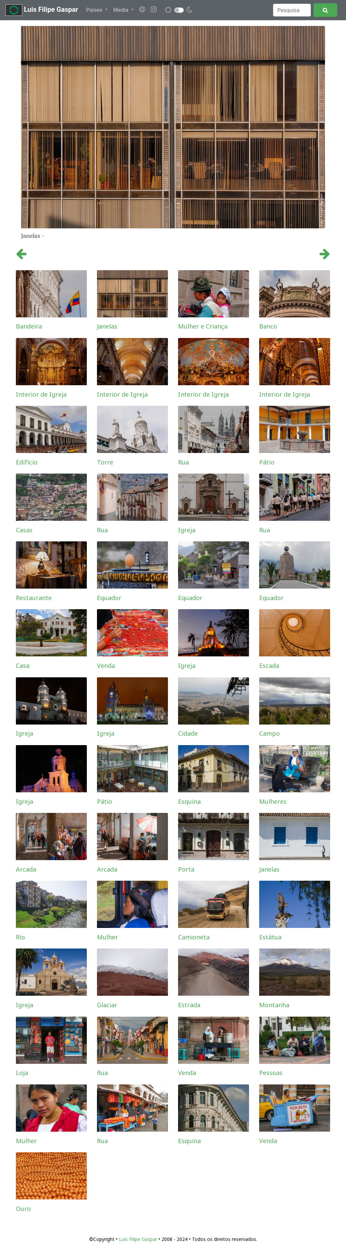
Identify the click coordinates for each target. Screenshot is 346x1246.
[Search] (292, 10)
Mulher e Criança (202, 326)
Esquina (189, 801)
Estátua (270, 937)
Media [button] (121, 10)
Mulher (107, 937)
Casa (22, 665)
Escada (269, 665)
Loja (22, 1073)
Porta (186, 869)
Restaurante (34, 598)
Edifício (27, 462)
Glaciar (107, 1005)
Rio (20, 937)
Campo (269, 733)
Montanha (274, 1005)
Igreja (186, 530)
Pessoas (270, 1073)
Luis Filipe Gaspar (41, 10)
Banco (268, 326)
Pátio (266, 462)
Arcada (26, 869)
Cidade (188, 733)
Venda (106, 665)
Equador (109, 598)
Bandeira (29, 326)
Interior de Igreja (41, 394)
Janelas (107, 326)
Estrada (189, 1005)
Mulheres (273, 801)
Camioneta (193, 937)
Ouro (23, 1209)
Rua (183, 462)
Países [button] (95, 10)
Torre (105, 462)
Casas (24, 530)
